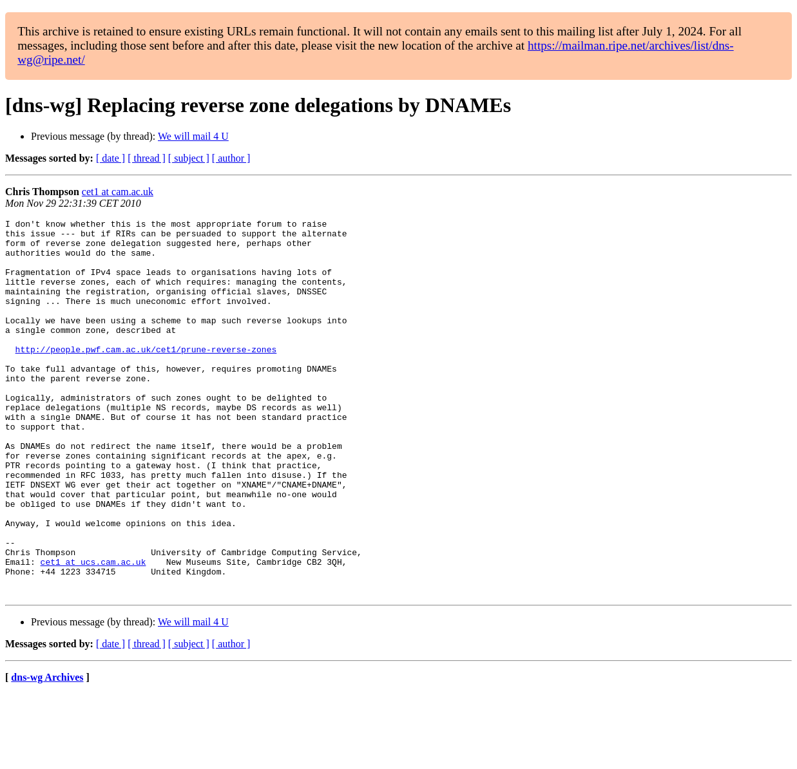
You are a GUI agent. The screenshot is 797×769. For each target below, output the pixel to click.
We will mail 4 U (193, 136)
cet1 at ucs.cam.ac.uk (93, 631)
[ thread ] (147, 158)
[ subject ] (188, 158)
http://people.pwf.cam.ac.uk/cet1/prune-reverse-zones (146, 376)
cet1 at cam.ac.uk (117, 191)
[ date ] (110, 158)
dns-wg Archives (47, 752)
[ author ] (231, 158)
